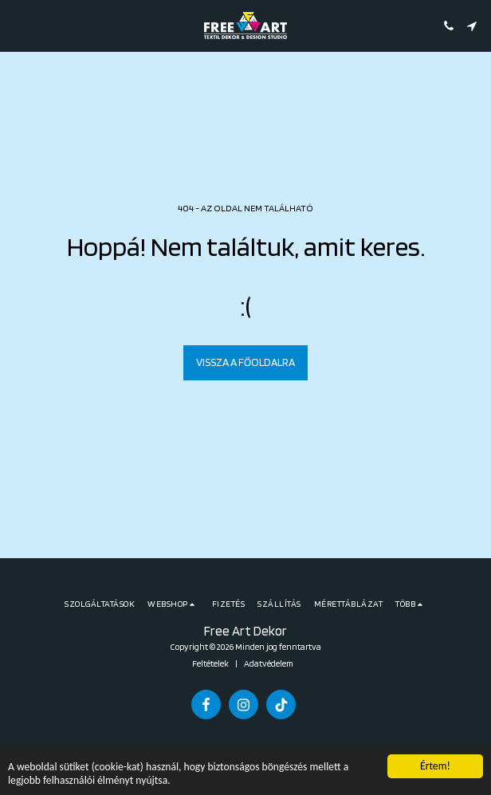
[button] (17, 25)
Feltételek (210, 663)
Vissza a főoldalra (245, 362)
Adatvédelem (268, 663)
